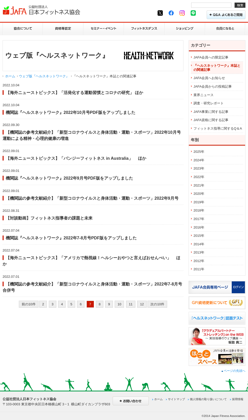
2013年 (198, 252)
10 (119, 304)
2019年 (198, 202)
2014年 (198, 244)
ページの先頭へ (233, 371)
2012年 (198, 261)
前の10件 (28, 304)
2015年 (198, 236)
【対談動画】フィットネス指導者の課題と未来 (49, 218)
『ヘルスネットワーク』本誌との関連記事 (217, 68)
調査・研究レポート (208, 103)
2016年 (198, 227)
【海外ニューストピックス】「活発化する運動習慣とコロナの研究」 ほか (74, 92)
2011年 (198, 269)
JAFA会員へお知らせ (209, 78)
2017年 (198, 219)
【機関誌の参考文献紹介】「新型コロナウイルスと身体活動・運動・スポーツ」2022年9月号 (92, 198)
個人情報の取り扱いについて (208, 399)
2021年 (198, 185)
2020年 (198, 194)
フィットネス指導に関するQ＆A (217, 128)
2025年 (198, 152)
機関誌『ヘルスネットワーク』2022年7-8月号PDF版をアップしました (71, 238)
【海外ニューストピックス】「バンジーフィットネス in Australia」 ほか (76, 158)
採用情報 (237, 399)
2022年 (198, 177)
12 (142, 304)
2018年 (198, 210)
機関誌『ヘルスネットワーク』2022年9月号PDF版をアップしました (69, 178)
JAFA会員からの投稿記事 (212, 86)
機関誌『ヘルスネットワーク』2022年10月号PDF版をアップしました (70, 112)
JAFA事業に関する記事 (210, 112)
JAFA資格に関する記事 (210, 120)
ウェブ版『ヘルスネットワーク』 (44, 76)
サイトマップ (176, 399)
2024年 (198, 160)
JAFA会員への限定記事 (210, 57)
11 (131, 304)
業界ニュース (203, 95)
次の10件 (157, 304)
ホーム (10, 76)
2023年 (198, 168)
